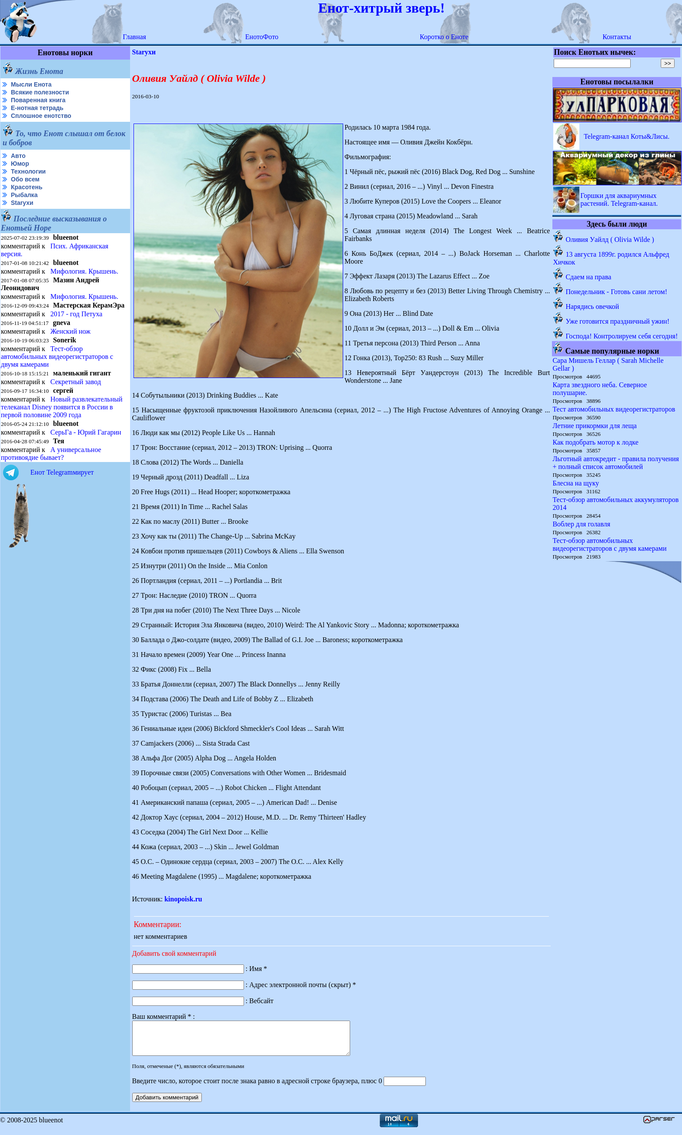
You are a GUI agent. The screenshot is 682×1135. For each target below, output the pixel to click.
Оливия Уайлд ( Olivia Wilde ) (609, 239)
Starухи (22, 202)
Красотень (27, 187)
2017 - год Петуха (76, 314)
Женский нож (70, 331)
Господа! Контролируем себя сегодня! (621, 336)
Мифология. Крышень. (84, 271)
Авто (18, 155)
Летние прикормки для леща (594, 425)
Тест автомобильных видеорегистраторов (613, 409)
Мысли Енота (31, 84)
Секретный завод (75, 381)
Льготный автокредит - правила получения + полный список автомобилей (615, 462)
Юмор (20, 163)
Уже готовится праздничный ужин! (617, 321)
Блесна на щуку (575, 483)
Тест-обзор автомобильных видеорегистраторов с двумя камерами (57, 356)
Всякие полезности (40, 92)
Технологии (28, 171)
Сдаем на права (588, 277)
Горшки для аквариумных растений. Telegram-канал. (619, 199)
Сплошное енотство (41, 115)
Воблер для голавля (581, 524)
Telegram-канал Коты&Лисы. (626, 136)
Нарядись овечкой (592, 306)
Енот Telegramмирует (62, 472)
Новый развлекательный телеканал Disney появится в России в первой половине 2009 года (62, 407)
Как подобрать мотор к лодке (595, 442)
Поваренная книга (38, 100)
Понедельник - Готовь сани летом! (616, 291)
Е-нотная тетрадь (37, 107)
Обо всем (25, 179)
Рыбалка (24, 194)
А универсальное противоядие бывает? (51, 453)
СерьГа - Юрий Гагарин (85, 432)
